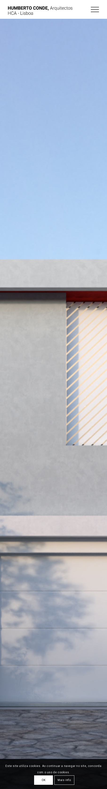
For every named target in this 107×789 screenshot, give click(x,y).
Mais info (64, 780)
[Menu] (92, 9)
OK (44, 780)
